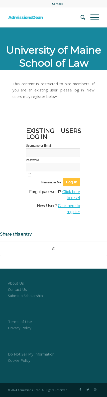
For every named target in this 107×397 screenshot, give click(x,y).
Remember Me (51, 182)
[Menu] (92, 17)
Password (32, 160)
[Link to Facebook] (80, 389)
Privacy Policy (19, 327)
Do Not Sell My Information (31, 354)
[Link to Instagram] (95, 389)
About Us (16, 283)
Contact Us (17, 289)
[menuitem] (57, 3)
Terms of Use (20, 321)
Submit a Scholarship (25, 295)
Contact (57, 3)
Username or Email (39, 145)
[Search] (80, 17)
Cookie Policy (19, 360)
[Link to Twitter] (88, 389)
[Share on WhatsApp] (53, 249)
